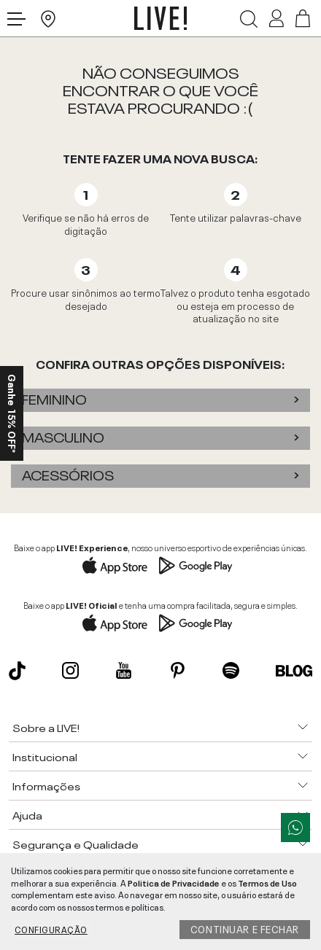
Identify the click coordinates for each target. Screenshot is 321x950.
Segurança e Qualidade (75, 843)
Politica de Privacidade (174, 882)
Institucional (44, 756)
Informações (46, 785)
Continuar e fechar (244, 928)
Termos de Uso (267, 882)
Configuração (51, 928)
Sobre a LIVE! (46, 727)
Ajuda (27, 814)
